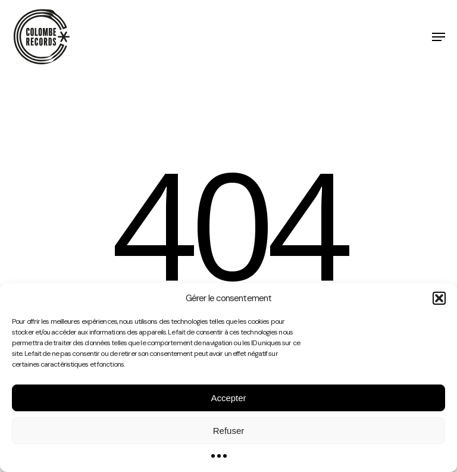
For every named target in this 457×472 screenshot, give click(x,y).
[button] (439, 298)
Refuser (229, 431)
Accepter (228, 398)
